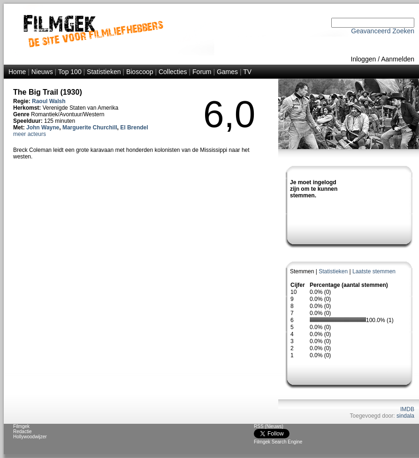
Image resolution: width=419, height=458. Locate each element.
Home (17, 71)
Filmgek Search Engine (278, 441)
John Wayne (42, 127)
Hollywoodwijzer (30, 436)
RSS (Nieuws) (268, 426)
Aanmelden (397, 59)
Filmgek (21, 426)
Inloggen (363, 59)
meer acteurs (29, 134)
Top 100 (70, 71)
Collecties (173, 71)
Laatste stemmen (374, 271)
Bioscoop (139, 71)
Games (227, 71)
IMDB (407, 409)
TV (247, 71)
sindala (405, 416)
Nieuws (42, 71)
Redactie (22, 431)
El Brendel (134, 127)
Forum (201, 71)
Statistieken (104, 71)
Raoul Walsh (49, 101)
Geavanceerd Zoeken (382, 31)
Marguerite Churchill (89, 127)
